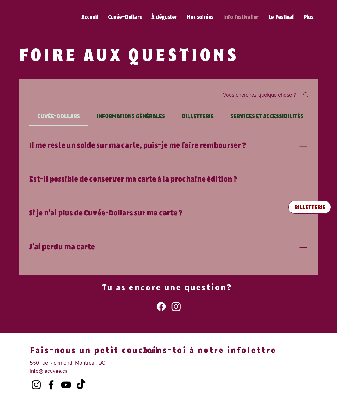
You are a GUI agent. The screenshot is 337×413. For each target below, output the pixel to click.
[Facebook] (161, 306)
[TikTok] (81, 385)
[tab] (58, 117)
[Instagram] (176, 306)
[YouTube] (66, 385)
